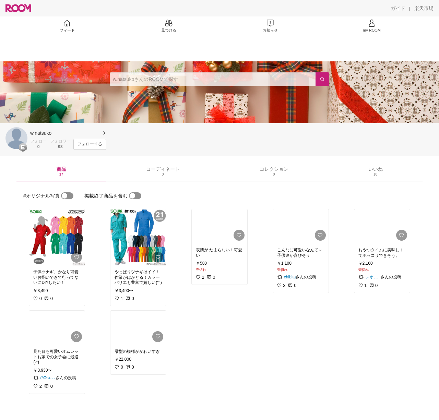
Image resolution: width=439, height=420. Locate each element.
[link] (57, 237)
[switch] (67, 195)
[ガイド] (398, 8)
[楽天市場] (424, 8)
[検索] (322, 79)
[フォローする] (89, 144)
